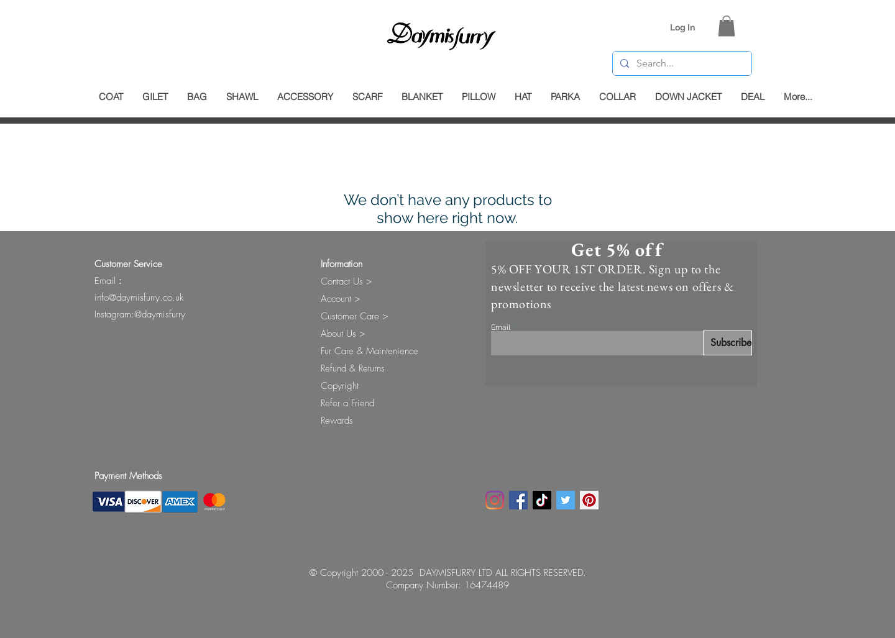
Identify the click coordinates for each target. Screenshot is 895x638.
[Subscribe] (727, 342)
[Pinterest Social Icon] (589, 500)
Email (500, 327)
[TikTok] (542, 500)
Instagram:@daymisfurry (139, 314)
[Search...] (680, 63)
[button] (726, 26)
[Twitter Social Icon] (565, 500)
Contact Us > (346, 281)
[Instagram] (494, 500)
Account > (340, 299)
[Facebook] (518, 500)
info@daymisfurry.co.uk (138, 297)
